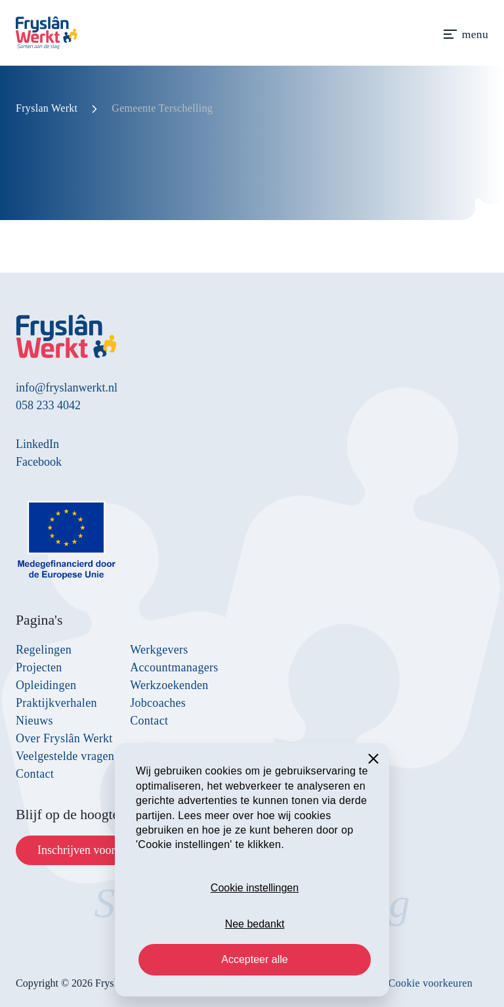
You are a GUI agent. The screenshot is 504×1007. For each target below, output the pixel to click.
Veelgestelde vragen (65, 756)
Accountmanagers (174, 667)
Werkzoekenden (169, 685)
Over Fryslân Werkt (64, 738)
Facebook (39, 461)
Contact (35, 773)
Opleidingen (46, 685)
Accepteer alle (254, 959)
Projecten (39, 667)
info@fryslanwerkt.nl (66, 387)
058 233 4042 (48, 405)
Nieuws (34, 720)
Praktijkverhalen (56, 702)
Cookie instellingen (255, 887)
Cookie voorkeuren (430, 983)
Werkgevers (159, 649)
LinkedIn (37, 444)
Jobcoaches (158, 702)
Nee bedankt (255, 923)
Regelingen (44, 649)
